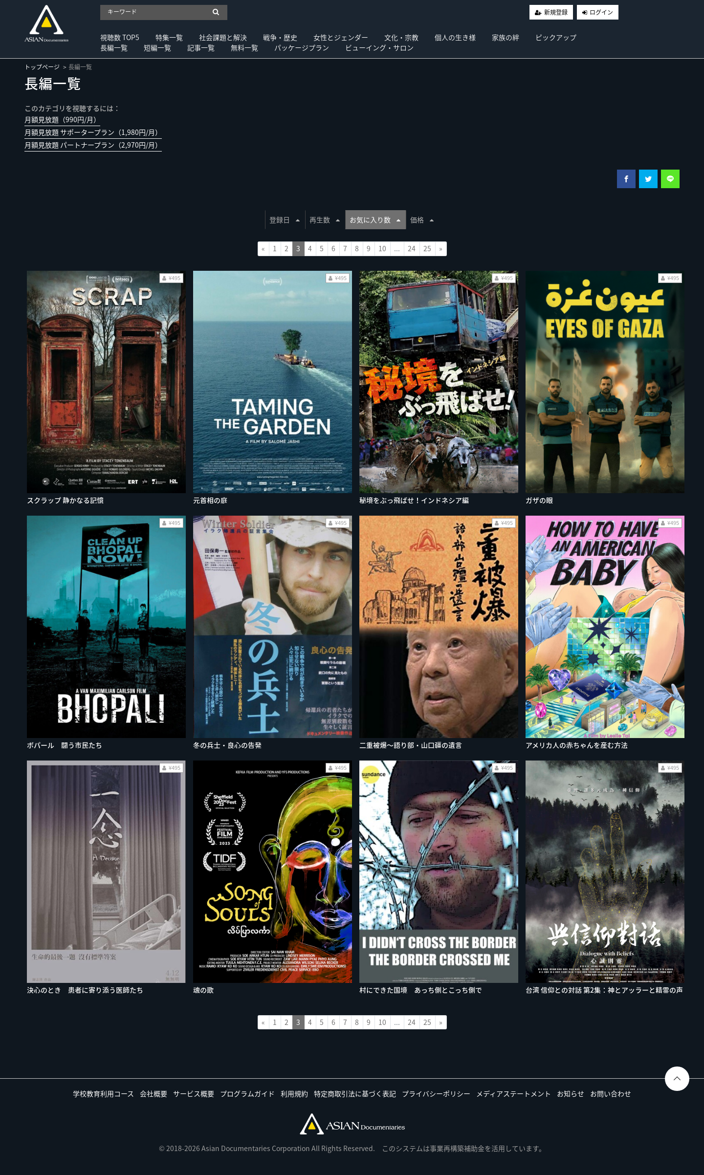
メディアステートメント (513, 1093)
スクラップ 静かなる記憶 (65, 500)
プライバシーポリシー (436, 1093)
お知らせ (570, 1093)
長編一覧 (114, 47)
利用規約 (294, 1093)
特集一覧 (169, 37)
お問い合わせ (610, 1093)
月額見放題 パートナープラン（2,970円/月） (93, 145)
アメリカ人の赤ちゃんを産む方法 (577, 745)
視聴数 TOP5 (119, 37)
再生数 (324, 219)
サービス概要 (193, 1093)
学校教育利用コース (103, 1093)
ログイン (601, 12)
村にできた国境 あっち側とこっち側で (420, 990)
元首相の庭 (210, 500)
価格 (422, 219)
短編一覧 (157, 47)
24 (412, 248)
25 (427, 248)
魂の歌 (203, 990)
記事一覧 (201, 47)
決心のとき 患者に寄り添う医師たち (85, 990)
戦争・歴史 (280, 37)
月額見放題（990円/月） (62, 119)
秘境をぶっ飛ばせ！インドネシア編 (414, 500)
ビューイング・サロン (379, 47)
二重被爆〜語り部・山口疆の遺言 (410, 745)
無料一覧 (244, 47)
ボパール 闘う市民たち (64, 745)
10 (382, 248)
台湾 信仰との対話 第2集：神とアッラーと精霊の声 (604, 990)
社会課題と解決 (223, 37)
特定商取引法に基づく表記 (355, 1093)
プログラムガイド (247, 1093)
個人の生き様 (455, 37)
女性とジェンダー (340, 37)
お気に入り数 (375, 219)
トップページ (42, 67)
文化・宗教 (401, 37)
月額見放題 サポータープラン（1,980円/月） (93, 132)
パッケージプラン (301, 47)
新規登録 (556, 12)
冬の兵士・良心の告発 (227, 745)
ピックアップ (555, 37)
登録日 (284, 219)
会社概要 (153, 1093)
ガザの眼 (539, 500)
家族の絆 (505, 37)
